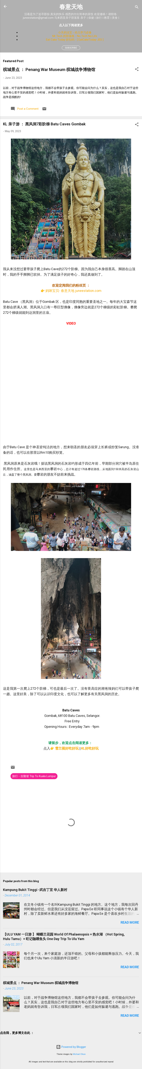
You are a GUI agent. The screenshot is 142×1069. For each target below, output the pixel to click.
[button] (136, 70)
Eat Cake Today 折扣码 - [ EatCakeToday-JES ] (74, 39)
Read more (130, 922)
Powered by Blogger (71, 1047)
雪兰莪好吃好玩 (67, 748)
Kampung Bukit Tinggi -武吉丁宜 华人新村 (35, 890)
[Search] (136, 7)
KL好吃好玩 (90, 748)
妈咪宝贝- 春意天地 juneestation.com (73, 291)
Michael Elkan (79, 1054)
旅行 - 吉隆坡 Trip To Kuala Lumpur (34, 776)
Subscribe (71, 47)
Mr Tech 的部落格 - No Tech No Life (74, 36)
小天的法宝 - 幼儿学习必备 (75, 32)
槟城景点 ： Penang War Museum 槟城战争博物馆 (49, 69)
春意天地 (71, 7)
